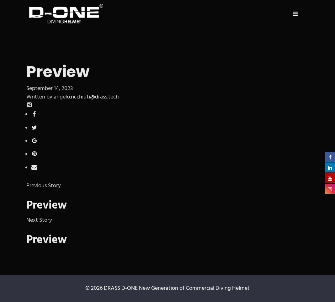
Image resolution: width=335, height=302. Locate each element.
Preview (46, 206)
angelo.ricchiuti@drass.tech (86, 97)
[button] (295, 13)
